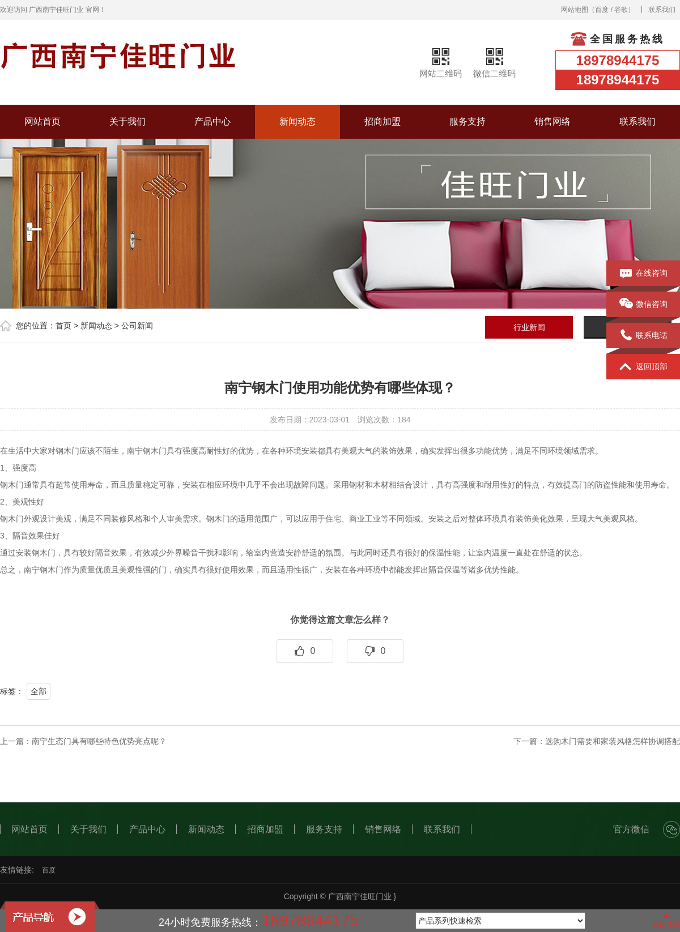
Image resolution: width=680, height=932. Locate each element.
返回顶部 (643, 367)
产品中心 (212, 121)
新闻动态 (297, 121)
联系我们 (661, 10)
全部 (38, 691)
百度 (602, 10)
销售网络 (552, 121)
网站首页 (42, 121)
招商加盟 (382, 121)
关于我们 (127, 121)
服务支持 (467, 121)
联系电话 (643, 336)
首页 (63, 325)
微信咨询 (643, 304)
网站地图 (574, 10)
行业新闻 (529, 327)
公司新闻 (137, 325)
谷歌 (621, 10)
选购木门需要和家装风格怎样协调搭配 (612, 741)
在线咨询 (643, 273)
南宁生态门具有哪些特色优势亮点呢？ (99, 741)
